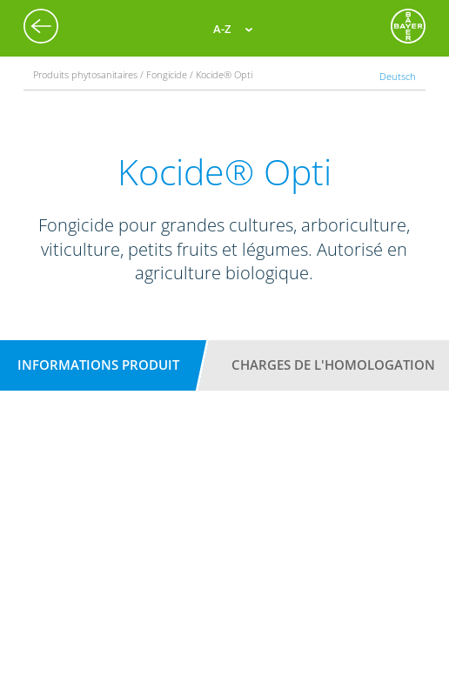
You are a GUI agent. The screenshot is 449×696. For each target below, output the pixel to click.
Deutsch (397, 76)
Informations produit (98, 364)
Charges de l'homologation (333, 364)
